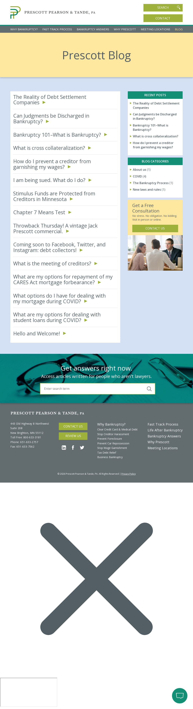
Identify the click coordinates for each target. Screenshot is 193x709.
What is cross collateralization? (49, 148)
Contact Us (155, 228)
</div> (28, 692)
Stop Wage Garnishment (112, 448)
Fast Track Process (57, 29)
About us (139, 170)
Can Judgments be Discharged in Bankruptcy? (51, 118)
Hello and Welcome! (36, 333)
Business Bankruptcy (110, 457)
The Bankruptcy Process (151, 183)
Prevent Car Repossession (113, 443)
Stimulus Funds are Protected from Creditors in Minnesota (54, 196)
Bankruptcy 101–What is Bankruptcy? (57, 135)
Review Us (73, 436)
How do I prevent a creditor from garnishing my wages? (52, 164)
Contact (162, 18)
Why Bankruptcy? (24, 29)
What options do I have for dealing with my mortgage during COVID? (59, 298)
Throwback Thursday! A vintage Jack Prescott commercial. (55, 228)
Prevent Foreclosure (109, 438)
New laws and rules (147, 189)
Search (168, 7)
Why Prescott (125, 29)
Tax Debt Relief (106, 452)
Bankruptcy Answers (93, 29)
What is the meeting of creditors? (52, 263)
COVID (137, 176)
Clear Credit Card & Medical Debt (117, 429)
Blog (179, 29)
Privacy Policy (128, 473)
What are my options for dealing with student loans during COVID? (57, 317)
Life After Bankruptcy (165, 430)
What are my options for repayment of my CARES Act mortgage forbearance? (63, 279)
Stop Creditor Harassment (113, 434)
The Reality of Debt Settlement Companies (49, 99)
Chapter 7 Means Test (39, 212)
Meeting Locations (155, 29)
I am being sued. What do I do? (49, 180)
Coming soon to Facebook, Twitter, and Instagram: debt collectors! (59, 247)
